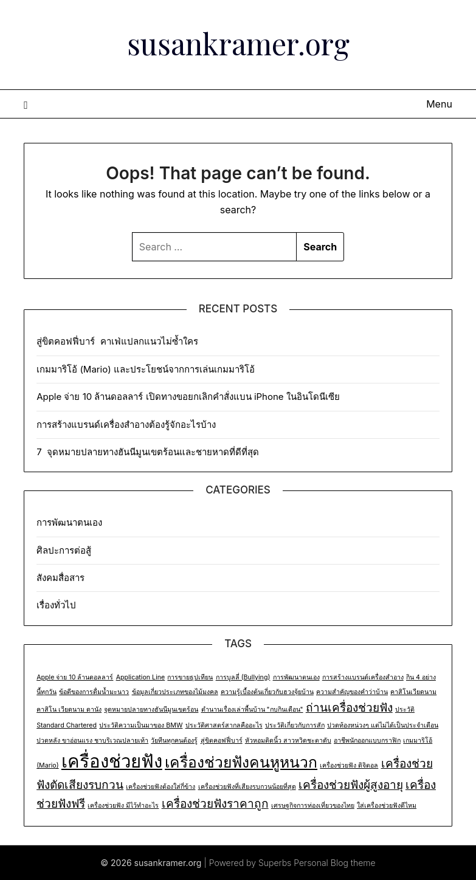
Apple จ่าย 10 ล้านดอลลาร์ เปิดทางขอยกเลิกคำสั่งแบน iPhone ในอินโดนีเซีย (190, 396)
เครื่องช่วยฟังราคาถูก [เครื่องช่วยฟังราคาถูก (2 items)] (215, 804)
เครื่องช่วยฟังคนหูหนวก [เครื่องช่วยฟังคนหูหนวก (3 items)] (241, 762)
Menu (439, 104)
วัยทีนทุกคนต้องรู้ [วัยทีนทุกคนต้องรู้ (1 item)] (174, 740)
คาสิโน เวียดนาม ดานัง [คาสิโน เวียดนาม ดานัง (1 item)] (69, 709)
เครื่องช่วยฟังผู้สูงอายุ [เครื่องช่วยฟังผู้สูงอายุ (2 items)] (350, 785)
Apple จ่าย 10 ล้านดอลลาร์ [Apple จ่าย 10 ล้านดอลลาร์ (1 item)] (74, 677)
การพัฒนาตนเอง (69, 522)
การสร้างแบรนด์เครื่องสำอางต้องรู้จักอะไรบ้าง (126, 424)
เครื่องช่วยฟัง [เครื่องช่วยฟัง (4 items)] (111, 761)
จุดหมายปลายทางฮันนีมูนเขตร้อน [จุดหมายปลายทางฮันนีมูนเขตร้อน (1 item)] (151, 709)
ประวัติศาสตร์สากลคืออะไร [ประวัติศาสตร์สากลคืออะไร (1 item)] (224, 725)
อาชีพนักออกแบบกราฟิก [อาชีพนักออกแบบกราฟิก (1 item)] (367, 740)
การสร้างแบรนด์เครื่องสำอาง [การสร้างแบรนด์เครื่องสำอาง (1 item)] (363, 677)
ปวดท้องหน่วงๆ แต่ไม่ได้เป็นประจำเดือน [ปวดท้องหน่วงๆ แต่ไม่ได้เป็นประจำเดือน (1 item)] (382, 725)
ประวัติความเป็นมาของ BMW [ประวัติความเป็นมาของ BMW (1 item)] (140, 725)
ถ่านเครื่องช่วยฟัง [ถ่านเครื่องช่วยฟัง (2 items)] (349, 708)
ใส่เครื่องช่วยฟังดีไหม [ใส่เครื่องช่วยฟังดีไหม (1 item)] (386, 806)
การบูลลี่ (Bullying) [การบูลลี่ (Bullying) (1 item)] (243, 677)
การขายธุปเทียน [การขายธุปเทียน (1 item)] (190, 677)
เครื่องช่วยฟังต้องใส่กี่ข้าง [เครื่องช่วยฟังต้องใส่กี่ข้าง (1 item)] (160, 787)
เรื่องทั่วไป (56, 605)
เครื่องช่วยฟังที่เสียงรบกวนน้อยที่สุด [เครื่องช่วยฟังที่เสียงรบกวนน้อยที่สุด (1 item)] (247, 787)
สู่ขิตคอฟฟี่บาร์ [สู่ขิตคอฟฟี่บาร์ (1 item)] (222, 740)
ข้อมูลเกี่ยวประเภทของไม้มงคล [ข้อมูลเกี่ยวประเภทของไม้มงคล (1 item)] (175, 692)
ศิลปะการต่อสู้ (63, 550)
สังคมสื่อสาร (60, 577)
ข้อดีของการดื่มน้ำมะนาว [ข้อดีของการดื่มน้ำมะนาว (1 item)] (94, 692)
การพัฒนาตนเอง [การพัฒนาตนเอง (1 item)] (296, 677)
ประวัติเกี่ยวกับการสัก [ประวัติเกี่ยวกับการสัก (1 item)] (295, 725)
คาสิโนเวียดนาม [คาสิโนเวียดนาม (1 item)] (413, 692)
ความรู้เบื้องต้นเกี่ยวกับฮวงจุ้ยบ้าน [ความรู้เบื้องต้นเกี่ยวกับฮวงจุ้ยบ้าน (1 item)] (267, 692)
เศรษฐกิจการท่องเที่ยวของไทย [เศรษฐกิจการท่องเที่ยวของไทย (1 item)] (312, 806)
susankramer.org (238, 43)
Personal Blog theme (334, 863)
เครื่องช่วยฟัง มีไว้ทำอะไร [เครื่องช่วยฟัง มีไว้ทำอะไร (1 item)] (123, 806)
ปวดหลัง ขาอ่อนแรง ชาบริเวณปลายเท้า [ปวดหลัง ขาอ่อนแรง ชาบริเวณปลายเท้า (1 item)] (92, 740)
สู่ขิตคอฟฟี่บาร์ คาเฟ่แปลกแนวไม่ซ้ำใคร (118, 341)
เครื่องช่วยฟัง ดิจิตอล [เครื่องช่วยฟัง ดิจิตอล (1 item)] (349, 765)
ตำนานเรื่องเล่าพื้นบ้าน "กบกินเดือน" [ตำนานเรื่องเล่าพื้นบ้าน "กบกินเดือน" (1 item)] (252, 709)
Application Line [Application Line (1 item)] (140, 677)
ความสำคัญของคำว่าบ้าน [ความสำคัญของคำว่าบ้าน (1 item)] (352, 692)
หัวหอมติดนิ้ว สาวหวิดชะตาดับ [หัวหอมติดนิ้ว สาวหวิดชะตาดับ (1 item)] (288, 740)
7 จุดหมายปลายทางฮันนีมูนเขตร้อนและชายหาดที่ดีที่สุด (147, 452)
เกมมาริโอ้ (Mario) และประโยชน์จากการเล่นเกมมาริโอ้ (145, 369)
